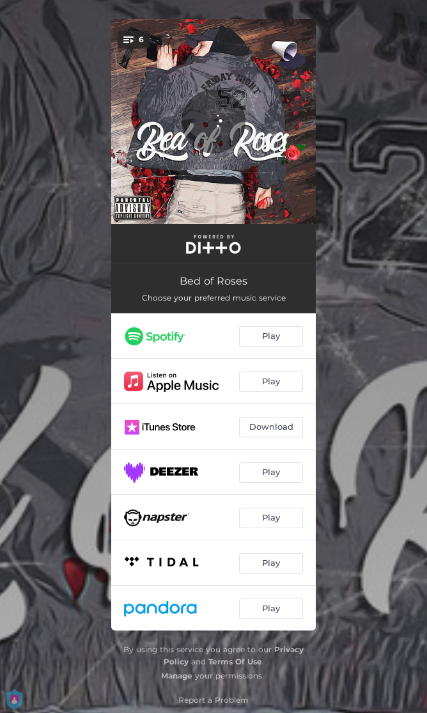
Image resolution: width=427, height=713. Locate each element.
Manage (176, 675)
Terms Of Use (235, 661)
